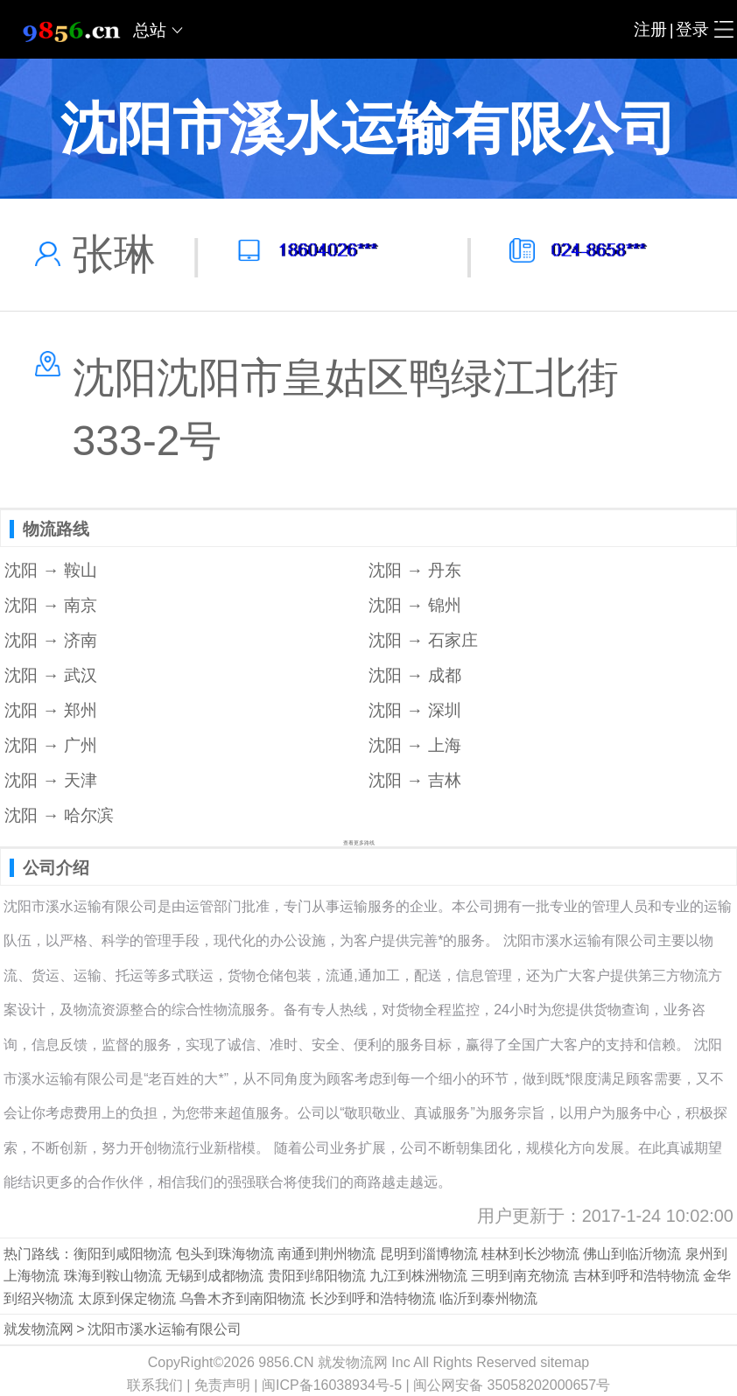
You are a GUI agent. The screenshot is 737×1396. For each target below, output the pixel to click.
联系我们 (155, 1385)
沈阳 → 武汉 (50, 675)
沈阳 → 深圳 (414, 710)
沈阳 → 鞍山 (50, 570)
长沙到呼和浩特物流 (373, 1298)
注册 (650, 29)
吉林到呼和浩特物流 (636, 1275)
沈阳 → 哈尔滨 (59, 815)
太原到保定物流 (127, 1298)
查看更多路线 (359, 842)
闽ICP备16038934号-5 (332, 1385)
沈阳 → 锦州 (414, 605)
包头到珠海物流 (225, 1253)
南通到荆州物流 (326, 1253)
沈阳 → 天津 (50, 780)
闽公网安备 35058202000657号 (511, 1385)
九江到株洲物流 (418, 1275)
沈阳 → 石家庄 (423, 640)
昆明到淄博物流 (429, 1253)
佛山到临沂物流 (632, 1253)
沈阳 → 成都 (414, 675)
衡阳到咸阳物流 (123, 1253)
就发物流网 (39, 1329)
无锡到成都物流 (214, 1275)
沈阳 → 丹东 (414, 570)
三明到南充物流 (520, 1275)
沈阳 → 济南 (50, 640)
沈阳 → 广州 (50, 745)
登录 (692, 29)
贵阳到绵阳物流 (317, 1275)
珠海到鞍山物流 (113, 1275)
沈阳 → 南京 (50, 605)
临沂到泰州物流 (488, 1298)
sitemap (564, 1362)
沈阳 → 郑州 (50, 710)
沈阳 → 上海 (414, 745)
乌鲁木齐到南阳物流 (242, 1298)
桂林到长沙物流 (530, 1253)
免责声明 (222, 1385)
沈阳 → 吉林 (414, 780)
